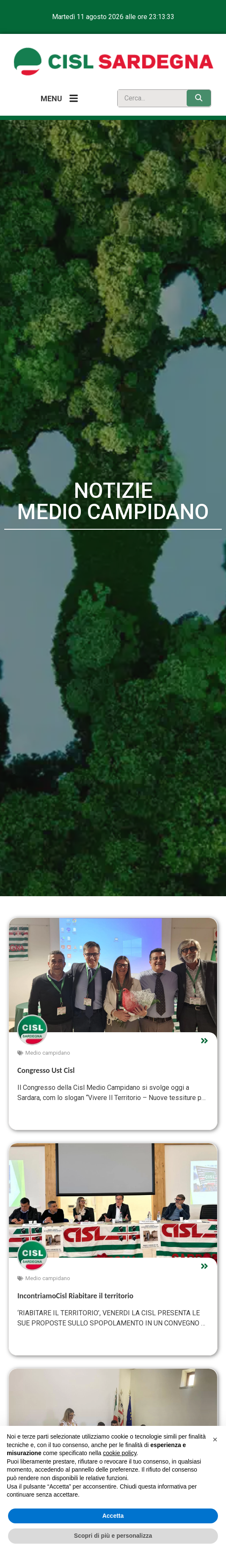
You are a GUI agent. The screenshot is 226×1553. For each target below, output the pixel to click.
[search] (150, 98)
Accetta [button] (113, 1515)
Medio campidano (47, 1053)
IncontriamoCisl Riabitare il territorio (75, 1295)
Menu (51, 98)
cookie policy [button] (119, 1453)
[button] (215, 1439)
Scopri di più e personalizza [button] (113, 1535)
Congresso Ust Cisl (45, 1070)
